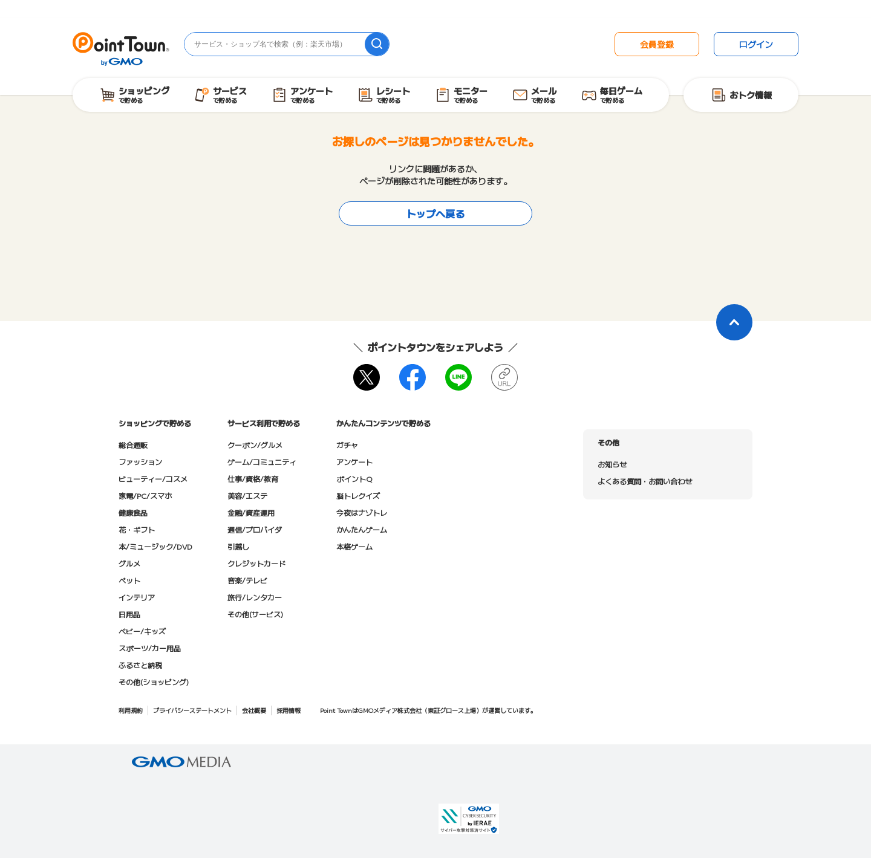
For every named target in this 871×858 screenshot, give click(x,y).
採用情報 (288, 710)
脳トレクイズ (358, 495)
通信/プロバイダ (254, 529)
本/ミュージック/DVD (155, 546)
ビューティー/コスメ (153, 478)
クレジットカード (256, 563)
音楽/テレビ (247, 580)
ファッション (140, 462)
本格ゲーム (354, 546)
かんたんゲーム (361, 529)
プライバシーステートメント (192, 710)
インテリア (137, 597)
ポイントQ (354, 478)
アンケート (354, 462)
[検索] (377, 44)
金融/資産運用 (251, 512)
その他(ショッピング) (154, 682)
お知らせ (612, 464)
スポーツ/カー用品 (150, 648)
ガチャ (347, 445)
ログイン (756, 44)
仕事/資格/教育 (252, 478)
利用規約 (131, 710)
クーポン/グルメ (254, 445)
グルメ (129, 563)
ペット (129, 580)
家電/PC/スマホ (145, 495)
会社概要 (254, 710)
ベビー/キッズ (142, 631)
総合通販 (133, 445)
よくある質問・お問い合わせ (645, 481)
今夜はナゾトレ (361, 512)
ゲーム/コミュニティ (261, 462)
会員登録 (657, 44)
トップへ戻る (435, 213)
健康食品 (133, 512)
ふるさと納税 (140, 665)
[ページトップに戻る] (734, 322)
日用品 (129, 614)
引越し (238, 546)
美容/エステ (247, 495)
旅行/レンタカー (254, 597)
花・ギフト (137, 529)
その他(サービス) (255, 614)
